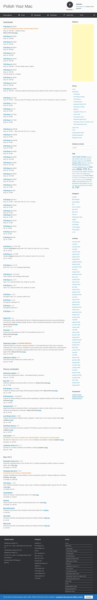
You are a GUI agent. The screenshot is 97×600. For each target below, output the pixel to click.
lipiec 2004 (75, 380)
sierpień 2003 (76, 385)
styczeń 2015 (75, 299)
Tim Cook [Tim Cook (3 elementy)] (89, 183)
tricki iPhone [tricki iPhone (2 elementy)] (75, 185)
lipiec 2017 (75, 277)
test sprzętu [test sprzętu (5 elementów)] (83, 183)
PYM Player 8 (8, 557)
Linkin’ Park (68, 15)
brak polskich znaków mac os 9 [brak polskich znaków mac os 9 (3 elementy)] (80, 159)
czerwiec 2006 (76, 367)
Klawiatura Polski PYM (79, 104)
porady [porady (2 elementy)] (88, 173)
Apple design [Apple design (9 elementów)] (81, 157)
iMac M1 (6, 562)
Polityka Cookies (76, 394)
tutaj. (56, 390)
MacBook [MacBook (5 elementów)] (81, 167)
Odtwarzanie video (77, 217)
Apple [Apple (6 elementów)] (74, 157)
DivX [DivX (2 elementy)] (82, 161)
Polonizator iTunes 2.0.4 (10, 461)
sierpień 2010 (76, 314)
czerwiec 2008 (76, 324)
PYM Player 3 (7, 265)
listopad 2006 (75, 362)
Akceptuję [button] (89, 597)
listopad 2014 (75, 304)
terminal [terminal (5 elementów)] (74, 183)
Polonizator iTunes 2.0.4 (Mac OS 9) (83, 122)
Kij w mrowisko (76, 207)
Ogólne (74, 219)
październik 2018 (76, 274)
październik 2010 (76, 312)
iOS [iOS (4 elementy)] (83, 163)
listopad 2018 (75, 272)
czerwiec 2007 (76, 350)
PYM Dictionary (8, 396)
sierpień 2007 (76, 345)
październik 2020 (76, 262)
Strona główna (7, 15)
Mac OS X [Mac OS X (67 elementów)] (83, 169)
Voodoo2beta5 (7, 492)
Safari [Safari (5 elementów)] (74, 181)
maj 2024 (74, 244)
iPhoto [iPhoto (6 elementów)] (80, 165)
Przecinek (6, 330)
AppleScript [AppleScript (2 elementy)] (89, 157)
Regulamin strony (77, 137)
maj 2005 (74, 370)
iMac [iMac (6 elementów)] (79, 163)
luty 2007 (74, 355)
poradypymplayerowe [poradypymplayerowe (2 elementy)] (77, 175)
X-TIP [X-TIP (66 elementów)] (75, 187)
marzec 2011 (75, 309)
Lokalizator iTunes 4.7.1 (10, 445)
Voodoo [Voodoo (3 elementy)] (90, 185)
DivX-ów (47, 518)
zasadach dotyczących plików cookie (69, 597)
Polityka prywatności (77, 396)
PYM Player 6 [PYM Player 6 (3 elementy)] (83, 177)
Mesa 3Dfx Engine (9, 508)
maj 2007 (74, 352)
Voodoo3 (6, 500)
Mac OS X (75, 212)
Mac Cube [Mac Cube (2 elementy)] (86, 167)
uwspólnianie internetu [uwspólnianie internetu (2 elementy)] (83, 185)
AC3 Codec (6, 516)
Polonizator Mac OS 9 (10, 471)
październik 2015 (76, 294)
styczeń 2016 (75, 289)
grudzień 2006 (76, 360)
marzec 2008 (75, 327)
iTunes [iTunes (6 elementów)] (84, 165)
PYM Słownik (7, 388)
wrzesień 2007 (76, 342)
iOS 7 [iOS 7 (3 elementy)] (85, 163)
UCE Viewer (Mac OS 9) (80, 124)
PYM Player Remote (9, 425)
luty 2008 (74, 329)
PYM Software (76, 227)
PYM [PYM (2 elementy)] (83, 175)
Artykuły (74, 197)
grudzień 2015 (76, 292)
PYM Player (52, 15)
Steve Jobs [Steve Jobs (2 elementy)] (89, 181)
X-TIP (81, 15)
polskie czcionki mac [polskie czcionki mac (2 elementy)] (76, 173)
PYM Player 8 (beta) (78, 96)
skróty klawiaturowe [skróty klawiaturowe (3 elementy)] (81, 181)
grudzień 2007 (76, 335)
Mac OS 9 (75, 209)
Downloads (36, 15)
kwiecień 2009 (76, 322)
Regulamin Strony (77, 398)
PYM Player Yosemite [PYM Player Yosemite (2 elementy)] (81, 179)
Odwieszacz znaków (9, 343)
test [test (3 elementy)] (78, 183)
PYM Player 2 (7, 274)
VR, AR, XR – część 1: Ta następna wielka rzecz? (17, 555)
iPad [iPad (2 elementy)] (92, 163)
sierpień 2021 (76, 257)
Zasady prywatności (77, 135)
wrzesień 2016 (76, 284)
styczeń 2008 (75, 332)
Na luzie (74, 214)
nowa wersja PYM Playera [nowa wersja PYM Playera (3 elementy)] (86, 171)
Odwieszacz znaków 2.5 (10, 543)
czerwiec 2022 (76, 252)
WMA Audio (7, 523)
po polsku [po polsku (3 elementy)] (84, 173)
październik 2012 (76, 307)
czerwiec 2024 (76, 241)
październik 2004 (76, 375)
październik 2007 (76, 340)
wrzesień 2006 (76, 365)
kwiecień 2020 (76, 264)
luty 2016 (74, 287)
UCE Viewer (7, 483)
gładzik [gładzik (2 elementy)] (85, 161)
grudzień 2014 (76, 302)
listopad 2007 (75, 337)
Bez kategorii (75, 199)
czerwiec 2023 (76, 246)
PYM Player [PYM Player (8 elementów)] (89, 175)
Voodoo (46, 510)
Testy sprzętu (75, 229)
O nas (21, 15)
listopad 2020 (75, 259)
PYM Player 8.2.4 (81, 6)
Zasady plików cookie (78, 132)
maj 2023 (74, 249)
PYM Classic (75, 222)
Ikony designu (76, 202)
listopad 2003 (75, 382)
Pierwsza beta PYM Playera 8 (12, 560)
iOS (73, 204)
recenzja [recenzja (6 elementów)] (89, 179)
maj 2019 (74, 269)
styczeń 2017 (75, 282)
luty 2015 (74, 297)
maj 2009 (74, 319)
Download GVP (8, 406)
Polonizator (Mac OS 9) (79, 119)
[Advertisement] (83, 52)
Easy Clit (6, 381)
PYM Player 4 (7, 246)
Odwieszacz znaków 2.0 (10, 552)
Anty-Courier (7, 435)
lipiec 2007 (75, 347)
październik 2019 (76, 267)
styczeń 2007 (75, 357)
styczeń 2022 (75, 254)
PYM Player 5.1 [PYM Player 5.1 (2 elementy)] (75, 177)
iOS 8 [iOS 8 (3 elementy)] (89, 163)
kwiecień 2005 (76, 372)
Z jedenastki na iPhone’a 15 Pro (13, 550)
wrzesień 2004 (76, 377)
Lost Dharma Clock (9, 416)
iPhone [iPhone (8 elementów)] (74, 165)
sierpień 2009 (76, 317)
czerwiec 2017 (76, 279)
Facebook (69, 9)
